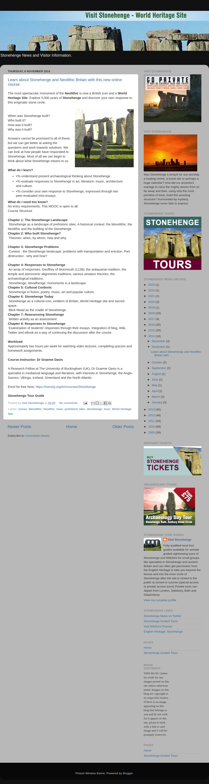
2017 (152, 319)
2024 (152, 284)
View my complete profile (160, 600)
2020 (152, 301)
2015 (152, 330)
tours (107, 409)
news (59, 409)
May (155, 385)
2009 (152, 432)
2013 (152, 409)
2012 (152, 415)
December (159, 341)
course (22, 409)
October (157, 362)
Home (71, 426)
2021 (152, 296)
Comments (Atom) (38, 435)
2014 (152, 336)
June (155, 379)
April (155, 391)
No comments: (69, 403)
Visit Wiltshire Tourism (158, 626)
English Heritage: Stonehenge (163, 631)
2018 (152, 313)
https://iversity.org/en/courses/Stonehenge (66, 387)
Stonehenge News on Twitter (162, 616)
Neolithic (49, 409)
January (157, 402)
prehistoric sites (75, 409)
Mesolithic (35, 409)
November (159, 346)
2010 (152, 426)
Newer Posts (19, 426)
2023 (152, 290)
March (156, 396)
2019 (152, 307)
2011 (152, 421)
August (157, 374)
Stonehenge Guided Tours (161, 621)
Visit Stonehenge (179, 539)
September (159, 368)
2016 (152, 324)
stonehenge (94, 409)
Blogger (128, 773)
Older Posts (123, 426)
